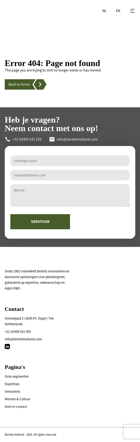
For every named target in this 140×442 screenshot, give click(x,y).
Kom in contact (16, 406)
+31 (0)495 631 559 (18, 331)
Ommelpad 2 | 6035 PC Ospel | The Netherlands (29, 321)
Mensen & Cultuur (17, 399)
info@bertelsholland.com (23, 339)
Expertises (12, 384)
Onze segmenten (17, 376)
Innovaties (12, 391)
